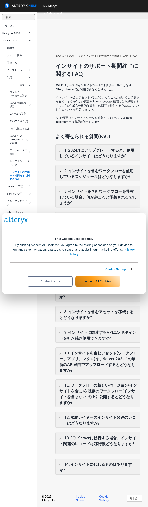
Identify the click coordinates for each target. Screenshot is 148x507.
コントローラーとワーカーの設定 (20, 94)
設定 (19, 77)
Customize (50, 281)
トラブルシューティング (20, 162)
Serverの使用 (19, 193)
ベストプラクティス (19, 202)
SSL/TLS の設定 (19, 121)
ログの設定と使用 (20, 128)
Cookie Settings (116, 269)
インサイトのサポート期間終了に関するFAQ (20, 175)
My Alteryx (50, 6)
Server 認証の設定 (20, 104)
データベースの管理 (20, 152)
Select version (54, 13)
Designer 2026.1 (16, 33)
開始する (12, 62)
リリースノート (11, 25)
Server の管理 (19, 186)
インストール (19, 69)
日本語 (134, 498)
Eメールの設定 (18, 113)
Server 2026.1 (16, 40)
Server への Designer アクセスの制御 (20, 139)
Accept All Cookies (98, 281)
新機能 (10, 48)
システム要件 (14, 55)
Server (71, 55)
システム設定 (20, 84)
